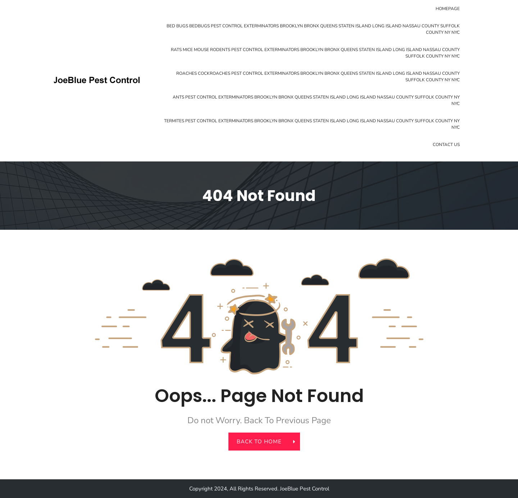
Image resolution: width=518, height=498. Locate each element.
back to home (263, 442)
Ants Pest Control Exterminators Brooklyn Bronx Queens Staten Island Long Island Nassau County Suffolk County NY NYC (316, 100)
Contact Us (446, 144)
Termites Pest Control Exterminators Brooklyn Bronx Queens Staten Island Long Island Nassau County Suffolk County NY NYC (312, 124)
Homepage (448, 9)
